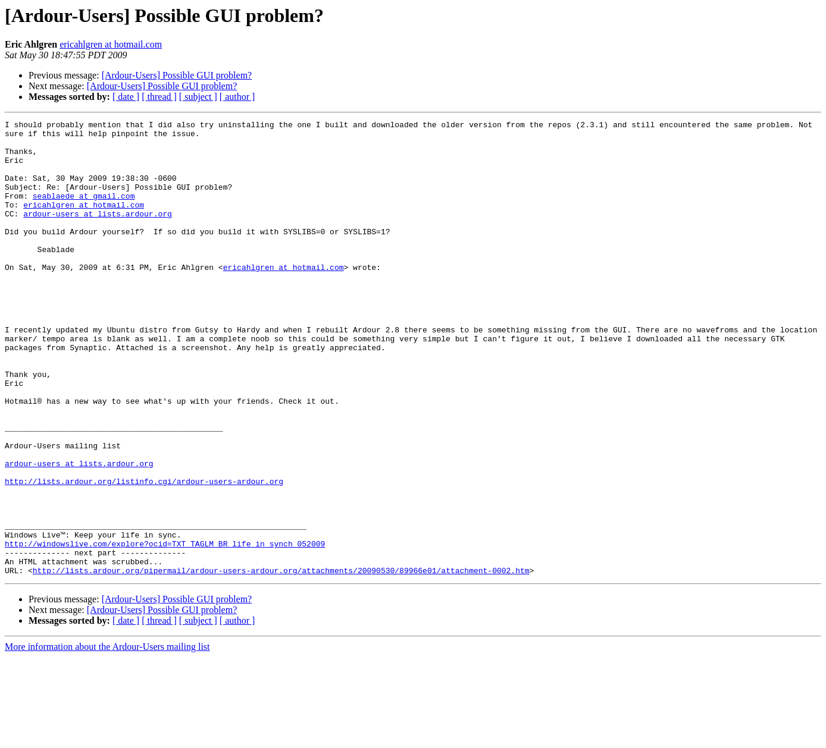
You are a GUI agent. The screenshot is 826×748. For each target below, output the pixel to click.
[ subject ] (198, 97)
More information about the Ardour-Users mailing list (107, 738)
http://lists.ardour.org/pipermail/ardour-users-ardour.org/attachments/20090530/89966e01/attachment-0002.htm (281, 661)
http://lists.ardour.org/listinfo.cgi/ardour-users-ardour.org (144, 554)
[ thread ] (159, 97)
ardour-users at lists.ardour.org (97, 233)
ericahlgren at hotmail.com (111, 44)
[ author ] (237, 97)
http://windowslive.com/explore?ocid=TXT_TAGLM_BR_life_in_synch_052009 (165, 629)
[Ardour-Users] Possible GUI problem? (177, 75)
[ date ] (125, 97)
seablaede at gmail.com (84, 211)
